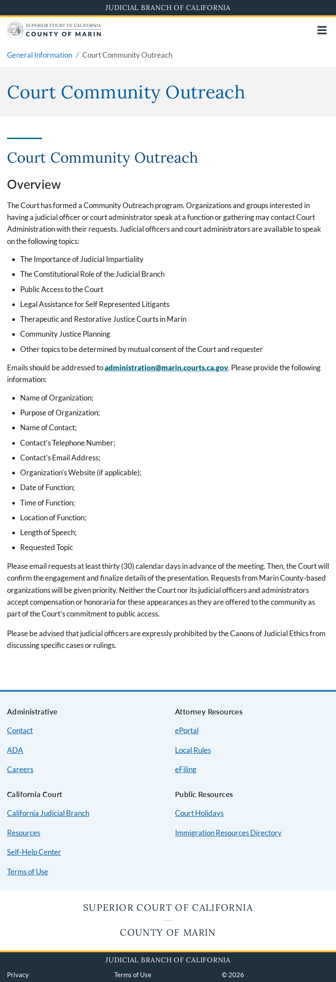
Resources (23, 832)
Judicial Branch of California (168, 7)
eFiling (185, 769)
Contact (20, 730)
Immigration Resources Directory (228, 832)
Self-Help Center (34, 852)
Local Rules (193, 750)
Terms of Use (27, 871)
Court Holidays (199, 813)
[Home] (54, 35)
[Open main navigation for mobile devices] (322, 30)
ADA (15, 750)
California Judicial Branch (48, 813)
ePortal (187, 730)
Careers (20, 769)
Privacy (18, 975)
